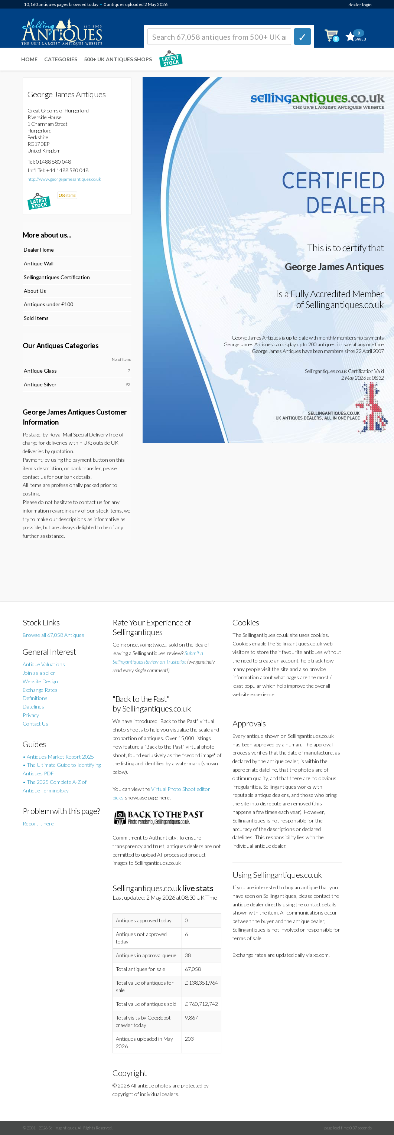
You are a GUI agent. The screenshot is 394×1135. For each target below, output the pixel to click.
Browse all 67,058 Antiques (53, 635)
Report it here (38, 823)
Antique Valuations (44, 664)
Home (29, 59)
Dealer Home (39, 249)
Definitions (35, 698)
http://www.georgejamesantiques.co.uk (64, 179)
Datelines (33, 706)
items (67, 195)
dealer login (360, 4)
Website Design (40, 681)
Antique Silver (40, 384)
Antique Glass (40, 370)
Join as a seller (39, 673)
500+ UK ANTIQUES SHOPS (118, 59)
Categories (60, 59)
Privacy (31, 715)
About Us (35, 291)
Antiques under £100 (48, 304)
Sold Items (36, 318)
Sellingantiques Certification (57, 277)
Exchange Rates (40, 690)
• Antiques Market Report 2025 (58, 756)
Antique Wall (38, 263)
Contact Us (35, 723)
